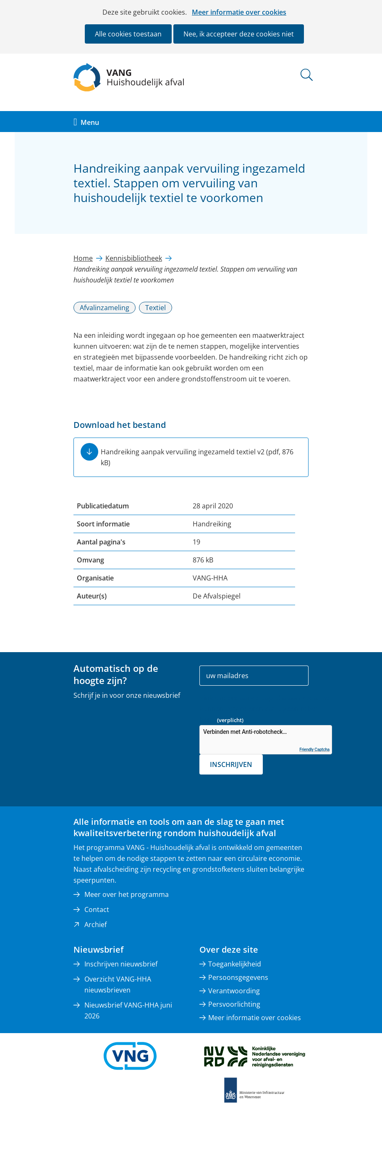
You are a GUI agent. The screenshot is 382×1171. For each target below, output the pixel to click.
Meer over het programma (126, 894)
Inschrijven (231, 764)
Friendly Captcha (314, 749)
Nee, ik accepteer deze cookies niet (238, 34)
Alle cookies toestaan (128, 34)
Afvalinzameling (104, 307)
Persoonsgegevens (238, 977)
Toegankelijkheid (234, 964)
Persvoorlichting (234, 1004)
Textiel (155, 307)
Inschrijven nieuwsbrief (120, 964)
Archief (95, 924)
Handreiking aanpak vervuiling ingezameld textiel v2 (197, 457)
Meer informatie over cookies (239, 12)
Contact (96, 909)
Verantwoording (234, 990)
